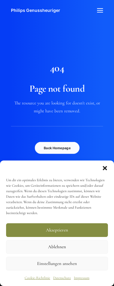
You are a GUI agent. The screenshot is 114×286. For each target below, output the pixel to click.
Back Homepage (57, 148)
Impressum (81, 278)
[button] (105, 168)
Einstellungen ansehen (57, 263)
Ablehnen (57, 246)
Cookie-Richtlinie (37, 278)
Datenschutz (62, 278)
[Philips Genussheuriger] (35, 10)
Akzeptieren (57, 230)
